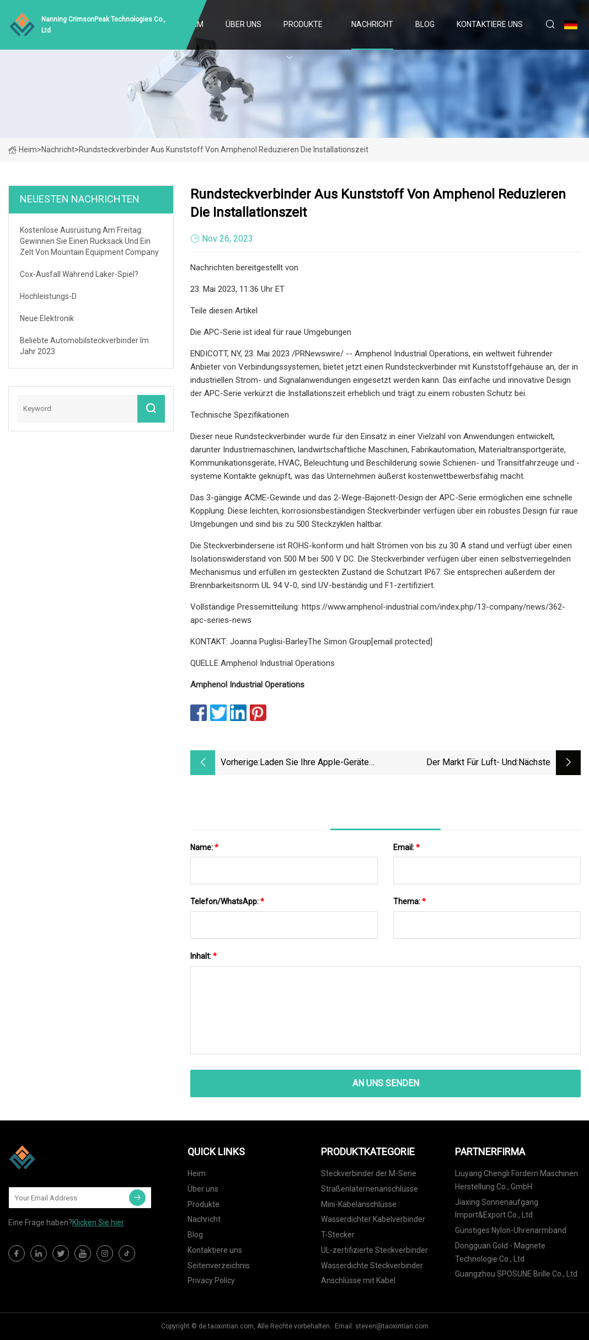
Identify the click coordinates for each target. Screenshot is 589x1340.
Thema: (409, 901)
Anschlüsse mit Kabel (358, 1280)
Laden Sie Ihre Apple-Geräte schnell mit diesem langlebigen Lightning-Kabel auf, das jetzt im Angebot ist (322, 763)
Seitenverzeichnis (219, 1265)
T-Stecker (338, 1234)
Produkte (303, 24)
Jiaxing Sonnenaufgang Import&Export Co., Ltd (496, 1209)
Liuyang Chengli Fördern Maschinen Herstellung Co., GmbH (516, 1180)
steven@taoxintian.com (392, 1326)
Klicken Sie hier (98, 1222)
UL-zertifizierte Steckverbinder (374, 1250)
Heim (22, 149)
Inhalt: (203, 956)
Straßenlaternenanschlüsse (369, 1188)
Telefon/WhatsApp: (227, 901)
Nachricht (372, 24)
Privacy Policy (211, 1280)
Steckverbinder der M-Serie (368, 1173)
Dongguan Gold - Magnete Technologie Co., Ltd (500, 1252)
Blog (425, 24)
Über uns (243, 24)
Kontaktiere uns (490, 24)
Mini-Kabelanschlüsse (359, 1204)
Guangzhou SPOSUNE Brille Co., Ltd (516, 1273)
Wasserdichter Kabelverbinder (373, 1219)
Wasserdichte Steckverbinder (372, 1265)
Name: (204, 847)
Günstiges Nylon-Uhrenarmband (510, 1230)
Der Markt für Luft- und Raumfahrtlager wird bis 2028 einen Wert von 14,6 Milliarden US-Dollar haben (458, 763)
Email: (406, 847)
